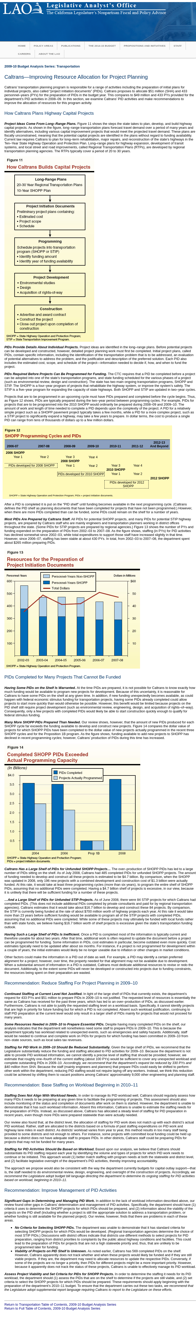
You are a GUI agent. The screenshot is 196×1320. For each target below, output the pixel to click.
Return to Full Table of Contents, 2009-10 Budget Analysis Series (52, 1308)
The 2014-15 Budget (102, 45)
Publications (70, 45)
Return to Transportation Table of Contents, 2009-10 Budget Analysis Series (60, 1304)
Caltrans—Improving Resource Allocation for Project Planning (76, 77)
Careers (24, 53)
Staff (178, 45)
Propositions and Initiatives (145, 45)
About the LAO (49, 53)
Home (22, 45)
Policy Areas (43, 45)
